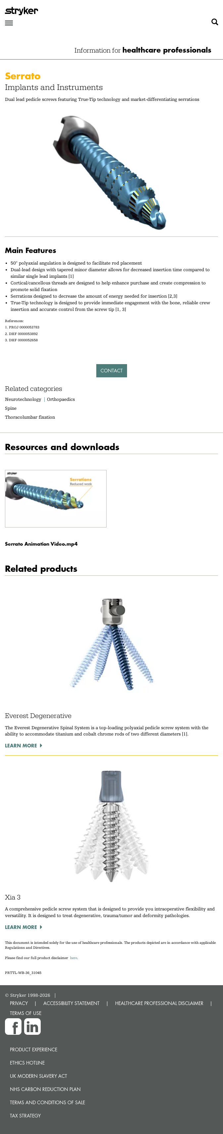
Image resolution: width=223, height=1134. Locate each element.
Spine (11, 408)
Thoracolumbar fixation (30, 417)
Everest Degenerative (38, 716)
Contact (112, 370)
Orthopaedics (61, 399)
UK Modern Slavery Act (38, 1076)
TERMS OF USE (25, 1013)
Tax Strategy (25, 1116)
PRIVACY (19, 1003)
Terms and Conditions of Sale (47, 1102)
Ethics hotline (27, 1063)
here (73, 958)
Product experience (33, 1049)
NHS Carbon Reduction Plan (45, 1089)
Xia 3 (13, 897)
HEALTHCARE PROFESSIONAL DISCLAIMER (159, 1003)
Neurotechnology (23, 399)
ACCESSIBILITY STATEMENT (71, 1003)
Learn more (21, 745)
